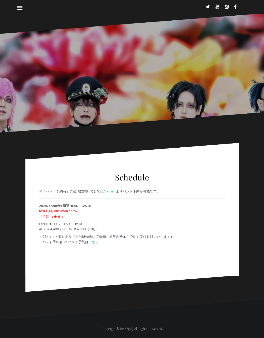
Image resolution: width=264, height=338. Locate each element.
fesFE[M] (127, 328)
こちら (94, 242)
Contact (110, 191)
